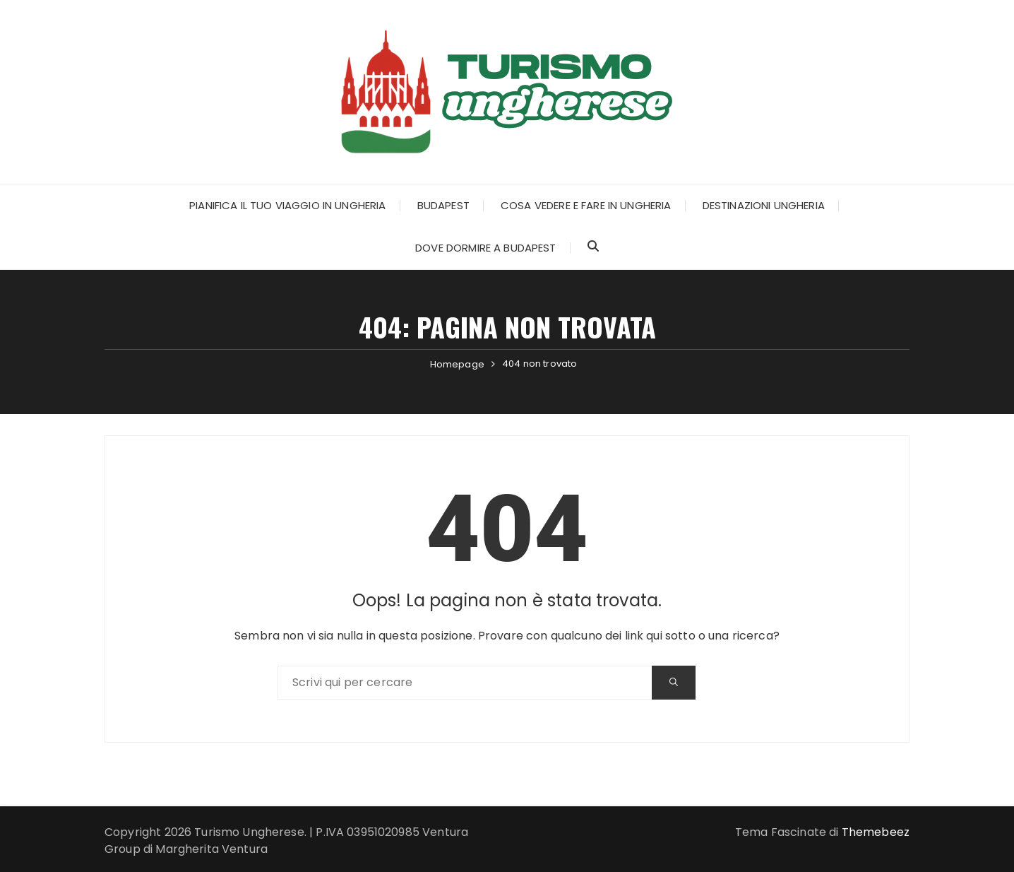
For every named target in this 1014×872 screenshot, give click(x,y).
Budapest (443, 205)
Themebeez (875, 832)
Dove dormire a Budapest (485, 247)
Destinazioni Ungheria (764, 205)
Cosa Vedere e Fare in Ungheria (586, 205)
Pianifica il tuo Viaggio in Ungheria (287, 205)
